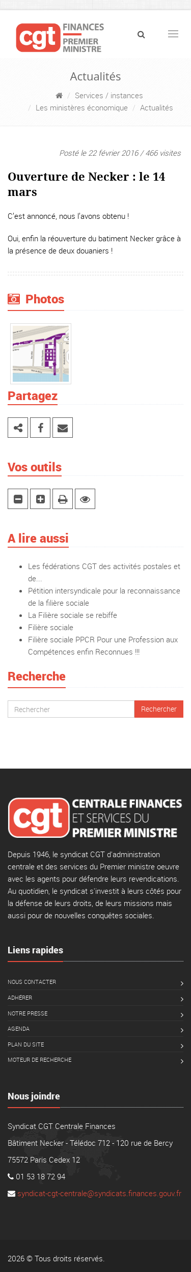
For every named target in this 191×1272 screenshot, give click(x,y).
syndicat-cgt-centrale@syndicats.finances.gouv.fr (99, 1193)
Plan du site (26, 1044)
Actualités (156, 107)
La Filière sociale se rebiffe (72, 615)
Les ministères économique (82, 107)
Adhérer (20, 997)
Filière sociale (50, 627)
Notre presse (27, 1013)
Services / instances (109, 95)
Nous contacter (32, 981)
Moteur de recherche (39, 1059)
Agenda (19, 1028)
